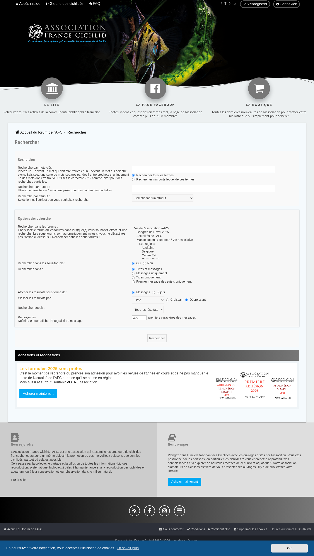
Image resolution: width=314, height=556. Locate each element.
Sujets (158, 292)
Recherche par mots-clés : (35, 167)
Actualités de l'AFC (214, 236)
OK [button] (289, 548)
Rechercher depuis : (31, 307)
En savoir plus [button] (128, 548)
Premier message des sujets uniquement (162, 281)
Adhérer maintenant (38, 393)
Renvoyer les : (27, 317)
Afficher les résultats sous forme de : (42, 292)
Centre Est (214, 255)
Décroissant (195, 299)
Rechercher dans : (30, 269)
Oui (136, 263)
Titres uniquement (146, 277)
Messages (141, 292)
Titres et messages (147, 269)
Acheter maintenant (184, 481)
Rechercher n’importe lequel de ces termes (163, 179)
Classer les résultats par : (35, 298)
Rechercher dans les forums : (38, 226)
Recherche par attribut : (34, 196)
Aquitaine (214, 248)
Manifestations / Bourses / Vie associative (214, 240)
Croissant (174, 299)
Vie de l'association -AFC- (214, 228)
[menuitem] (65, 3)
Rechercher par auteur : (34, 187)
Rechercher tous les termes (153, 175)
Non (148, 263)
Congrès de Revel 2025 (214, 232)
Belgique (214, 252)
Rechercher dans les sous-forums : (41, 263)
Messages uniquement (149, 273)
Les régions (214, 244)
